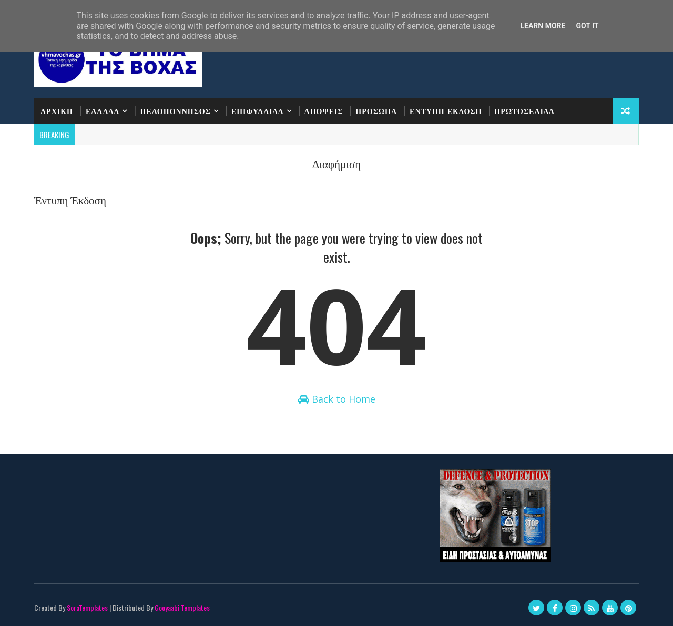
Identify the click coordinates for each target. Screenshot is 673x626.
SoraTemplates (87, 607)
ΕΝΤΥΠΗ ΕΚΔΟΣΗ (446, 110)
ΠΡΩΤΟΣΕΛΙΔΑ (524, 110)
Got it (587, 26)
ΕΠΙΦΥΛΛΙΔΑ (257, 110)
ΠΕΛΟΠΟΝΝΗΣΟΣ (175, 110)
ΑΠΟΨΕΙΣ (323, 110)
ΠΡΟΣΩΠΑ (376, 110)
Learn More (542, 26)
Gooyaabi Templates (182, 607)
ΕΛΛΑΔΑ (102, 110)
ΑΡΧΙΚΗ (56, 110)
